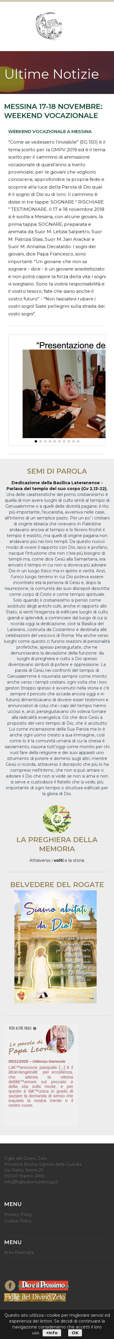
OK (75, 1332)
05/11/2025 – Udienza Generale (37, 1061)
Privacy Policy (18, 1214)
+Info (52, 1332)
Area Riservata (19, 1252)
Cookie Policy (18, 1220)
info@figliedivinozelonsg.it (31, 1182)
